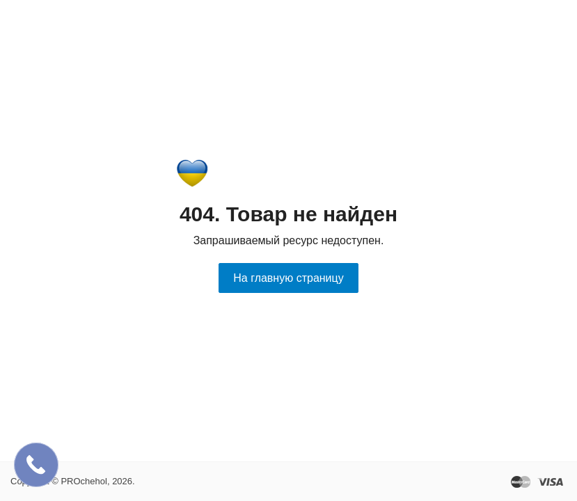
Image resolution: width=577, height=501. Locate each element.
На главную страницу (288, 278)
